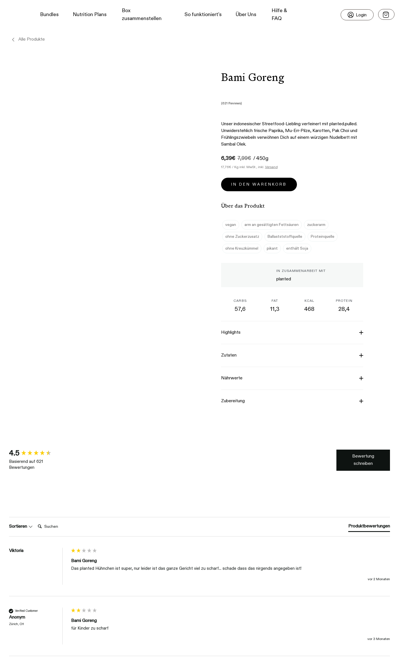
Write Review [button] (370, 443)
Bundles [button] (49, 14)
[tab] (373, 470)
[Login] (357, 14)
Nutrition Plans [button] (90, 14)
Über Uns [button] (246, 14)
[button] (14, 14)
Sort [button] (16, 469)
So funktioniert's (203, 14)
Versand (271, 153)
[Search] (48, 469)
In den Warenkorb (259, 171)
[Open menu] (386, 14)
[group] (38, 440)
